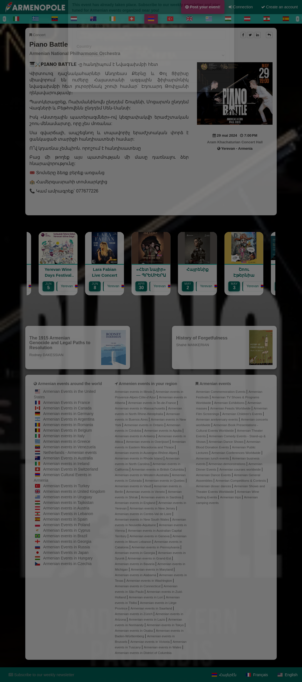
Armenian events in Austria (66, 508)
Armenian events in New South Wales (142, 519)
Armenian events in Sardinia (161, 497)
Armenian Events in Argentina (68, 419)
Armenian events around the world (70, 383)
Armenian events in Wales (163, 647)
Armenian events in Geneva (149, 536)
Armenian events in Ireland (66, 463)
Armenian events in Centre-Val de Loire (143, 514)
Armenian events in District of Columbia (143, 652)
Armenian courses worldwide (240, 469)
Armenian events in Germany (68, 413)
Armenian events (215, 383)
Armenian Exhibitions (229, 402)
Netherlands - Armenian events (70, 452)
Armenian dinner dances (214, 486)
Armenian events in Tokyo (166, 625)
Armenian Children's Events (242, 414)
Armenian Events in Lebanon (68, 513)
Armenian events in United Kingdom (74, 491)
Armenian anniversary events (217, 419)
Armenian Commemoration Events (221, 391)
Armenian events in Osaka (134, 630)
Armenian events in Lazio (147, 619)
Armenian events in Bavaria (135, 564)
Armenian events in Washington (149, 580)
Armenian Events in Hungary (68, 558)
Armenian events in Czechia (67, 563)
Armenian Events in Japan (65, 552)
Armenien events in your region (148, 383)
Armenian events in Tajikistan (68, 502)
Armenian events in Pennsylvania (156, 547)
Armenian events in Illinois (134, 391)
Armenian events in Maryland (152, 569)
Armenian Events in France (66, 402)
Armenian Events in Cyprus (66, 530)
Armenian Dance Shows (226, 441)
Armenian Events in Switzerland (70, 469)
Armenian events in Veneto (146, 491)
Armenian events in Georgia (67, 541)
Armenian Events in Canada (67, 408)
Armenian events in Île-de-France (152, 402)
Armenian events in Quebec (165, 480)
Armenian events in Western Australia (142, 475)
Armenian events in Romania (68, 425)
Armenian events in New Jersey (153, 508)
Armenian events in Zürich (134, 614)
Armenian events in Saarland (152, 608)
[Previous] (4, 19)
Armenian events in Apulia (163, 430)
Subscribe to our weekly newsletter (41, 675)
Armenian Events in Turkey (66, 486)
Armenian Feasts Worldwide (230, 408)
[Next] (297, 19)
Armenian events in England (135, 502)
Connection (241, 7)
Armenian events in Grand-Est (150, 558)
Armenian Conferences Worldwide (236, 452)
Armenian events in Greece (66, 441)
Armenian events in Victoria (150, 641)
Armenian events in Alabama (136, 575)
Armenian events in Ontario (144, 425)
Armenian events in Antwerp (135, 436)
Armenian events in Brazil (65, 536)
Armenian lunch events (213, 458)
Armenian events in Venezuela (69, 447)
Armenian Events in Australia (68, 458)
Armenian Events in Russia (66, 547)
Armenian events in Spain (65, 519)
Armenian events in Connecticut (138, 586)
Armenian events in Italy (63, 436)
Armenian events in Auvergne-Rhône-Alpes (146, 452)
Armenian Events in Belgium (67, 430)
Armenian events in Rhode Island (139, 458)
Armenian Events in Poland (66, 525)
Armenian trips (231, 497)
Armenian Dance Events (214, 475)
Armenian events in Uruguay (67, 497)
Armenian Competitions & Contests (241, 480)
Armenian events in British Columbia (158, 469)
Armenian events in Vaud (133, 486)
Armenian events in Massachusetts (140, 408)
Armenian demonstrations (227, 464)
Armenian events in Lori (146, 597)
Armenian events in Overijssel (147, 441)
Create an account (279, 7)
